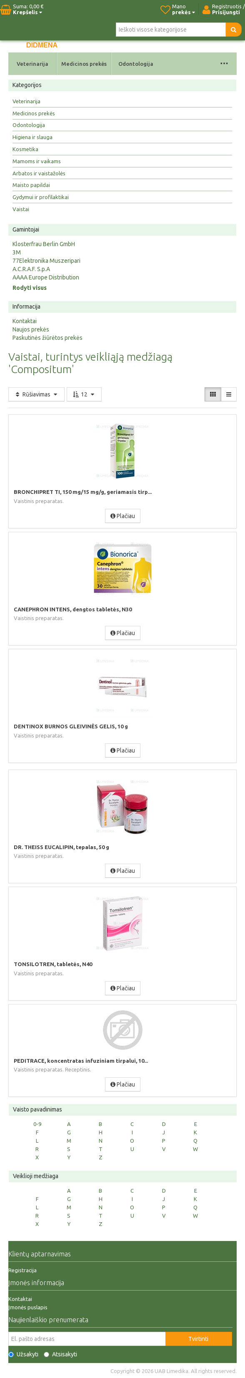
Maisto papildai (31, 185)
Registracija (22, 1270)
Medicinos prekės (84, 64)
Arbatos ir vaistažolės (38, 173)
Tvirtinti (198, 1339)
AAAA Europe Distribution (45, 277)
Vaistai (20, 209)
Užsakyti (23, 1354)
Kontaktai (24, 321)
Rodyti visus (29, 287)
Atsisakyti (60, 1354)
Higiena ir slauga (32, 137)
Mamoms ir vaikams (36, 161)
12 (84, 394)
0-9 (37, 1124)
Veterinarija (32, 64)
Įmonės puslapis (28, 1307)
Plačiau (122, 516)
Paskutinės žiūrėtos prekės (47, 337)
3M (16, 252)
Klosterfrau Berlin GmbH (43, 244)
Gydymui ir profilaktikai (40, 197)
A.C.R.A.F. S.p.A (31, 269)
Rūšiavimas (36, 394)
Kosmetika (25, 149)
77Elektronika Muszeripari (46, 260)
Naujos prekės (30, 329)
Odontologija (135, 64)
